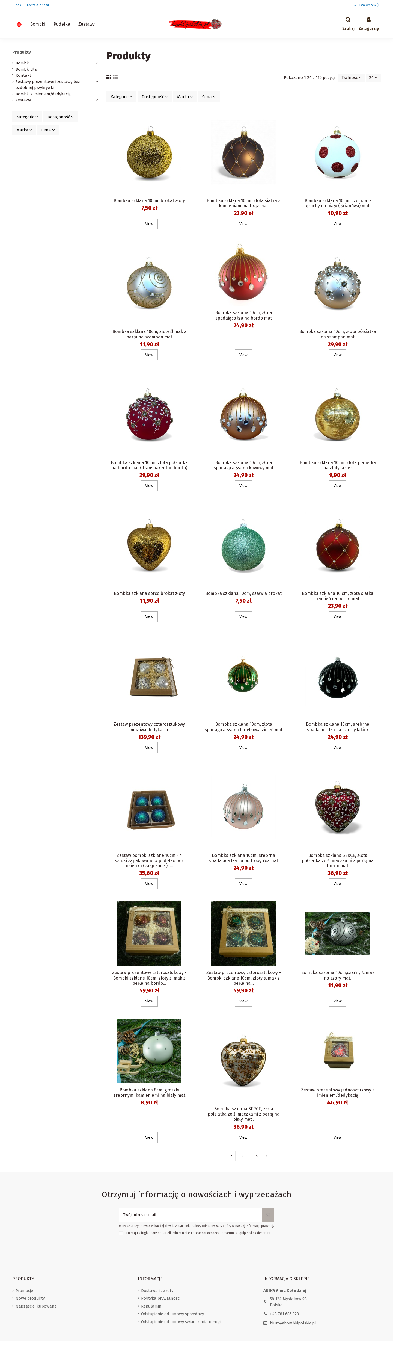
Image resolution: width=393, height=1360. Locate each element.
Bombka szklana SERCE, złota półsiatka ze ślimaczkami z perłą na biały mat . (243, 1114)
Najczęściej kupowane (36, 1306)
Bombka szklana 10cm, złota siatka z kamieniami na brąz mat (243, 203)
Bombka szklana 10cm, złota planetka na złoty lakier (338, 465)
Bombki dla (26, 69)
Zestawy (23, 100)
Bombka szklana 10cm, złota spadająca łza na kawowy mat (243, 465)
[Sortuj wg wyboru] (351, 78)
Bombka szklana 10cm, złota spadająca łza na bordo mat (243, 315)
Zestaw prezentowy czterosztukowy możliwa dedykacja (149, 727)
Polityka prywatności (160, 1298)
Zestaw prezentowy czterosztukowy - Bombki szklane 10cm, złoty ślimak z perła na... (243, 978)
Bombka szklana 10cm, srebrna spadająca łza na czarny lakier (337, 727)
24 (373, 77)
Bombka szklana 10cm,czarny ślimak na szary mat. (337, 975)
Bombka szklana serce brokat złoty (149, 593)
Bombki (22, 63)
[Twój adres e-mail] (190, 1215)
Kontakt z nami (38, 5)
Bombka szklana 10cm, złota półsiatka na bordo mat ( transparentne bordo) (149, 465)
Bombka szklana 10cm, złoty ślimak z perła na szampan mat (149, 334)
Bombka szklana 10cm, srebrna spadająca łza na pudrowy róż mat (243, 858)
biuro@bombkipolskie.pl (293, 1323)
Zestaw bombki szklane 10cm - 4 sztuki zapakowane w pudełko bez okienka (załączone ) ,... (149, 860)
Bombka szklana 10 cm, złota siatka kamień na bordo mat (337, 596)
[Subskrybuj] (268, 1215)
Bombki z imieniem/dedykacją (43, 94)
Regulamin (151, 1306)
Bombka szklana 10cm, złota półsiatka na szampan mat (337, 334)
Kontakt (23, 75)
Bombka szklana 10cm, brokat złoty (149, 200)
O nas (17, 5)
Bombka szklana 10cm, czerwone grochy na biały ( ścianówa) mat (338, 203)
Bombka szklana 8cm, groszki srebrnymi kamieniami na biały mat (149, 1092)
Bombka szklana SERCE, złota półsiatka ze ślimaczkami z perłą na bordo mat (338, 860)
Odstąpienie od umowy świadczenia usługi (181, 1321)
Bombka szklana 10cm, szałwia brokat (243, 593)
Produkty (21, 52)
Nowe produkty (30, 1298)
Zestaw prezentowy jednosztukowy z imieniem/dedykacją (337, 1092)
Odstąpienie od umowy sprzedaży (172, 1313)
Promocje (24, 1290)
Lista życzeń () (367, 5)
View (149, 223)
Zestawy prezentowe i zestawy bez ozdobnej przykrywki (48, 84)
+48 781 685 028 (284, 1313)
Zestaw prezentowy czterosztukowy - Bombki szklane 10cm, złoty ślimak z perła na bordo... (149, 978)
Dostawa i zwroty (157, 1290)
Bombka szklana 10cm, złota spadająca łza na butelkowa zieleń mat (243, 727)
